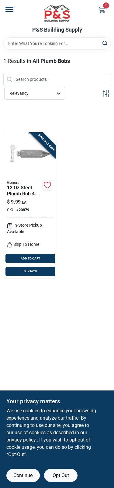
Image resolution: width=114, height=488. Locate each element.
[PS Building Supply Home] (57, 13)
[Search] (105, 43)
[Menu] (9, 9)
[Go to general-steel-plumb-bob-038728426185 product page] (29, 205)
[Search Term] (57, 43)
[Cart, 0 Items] (102, 10)
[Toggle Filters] (106, 93)
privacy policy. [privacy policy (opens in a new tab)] (21, 440)
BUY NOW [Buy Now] (30, 271)
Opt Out (61, 475)
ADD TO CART (30, 258)
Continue (23, 475)
